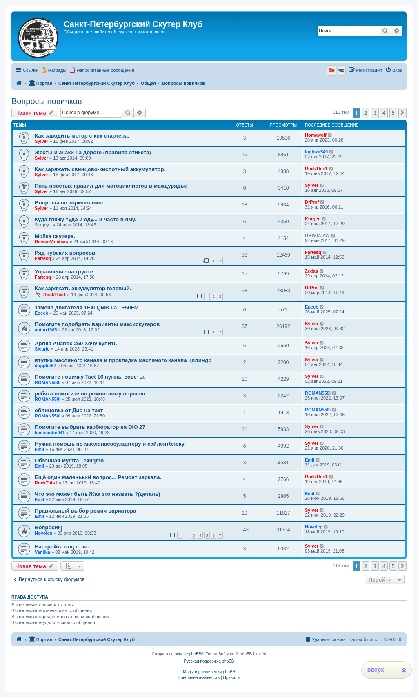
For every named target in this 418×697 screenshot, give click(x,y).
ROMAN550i (47, 382)
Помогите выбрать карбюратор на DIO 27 (90, 427)
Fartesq (43, 258)
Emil (39, 449)
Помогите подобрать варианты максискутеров (97, 324)
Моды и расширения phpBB (209, 672)
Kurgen (313, 218)
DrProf (312, 202)
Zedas (311, 271)
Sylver (41, 141)
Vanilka (42, 552)
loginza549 (316, 151)
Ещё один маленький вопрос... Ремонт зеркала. (98, 477)
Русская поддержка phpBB (209, 661)
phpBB (195, 654)
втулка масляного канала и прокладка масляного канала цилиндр (123, 360)
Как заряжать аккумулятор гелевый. (83, 288)
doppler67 (45, 365)
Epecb (41, 313)
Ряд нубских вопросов (65, 253)
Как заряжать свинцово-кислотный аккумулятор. (100, 169)
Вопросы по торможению (69, 203)
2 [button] (365, 112)
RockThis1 (316, 168)
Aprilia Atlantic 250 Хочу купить (76, 343)
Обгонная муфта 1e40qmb (69, 460)
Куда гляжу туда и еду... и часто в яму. (85, 219)
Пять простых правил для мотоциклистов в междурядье (111, 186)
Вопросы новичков (46, 101)
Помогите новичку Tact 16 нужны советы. (90, 377)
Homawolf (316, 135)
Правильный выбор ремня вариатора (85, 511)
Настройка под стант (62, 547)
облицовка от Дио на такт (69, 410)
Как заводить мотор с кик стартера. (82, 136)
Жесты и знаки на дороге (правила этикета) (93, 152)
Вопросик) (48, 527)
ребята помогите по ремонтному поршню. (91, 394)
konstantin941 (50, 432)
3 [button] (375, 112)
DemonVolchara (52, 241)
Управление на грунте (64, 272)
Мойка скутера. (55, 236)
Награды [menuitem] (57, 70)
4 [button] (383, 112)
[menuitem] (101, 70)
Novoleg (43, 533)
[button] (402, 113)
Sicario (42, 348)
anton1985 (46, 329)
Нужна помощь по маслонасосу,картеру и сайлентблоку (110, 444)
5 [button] (393, 112)
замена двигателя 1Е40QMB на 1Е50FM (87, 307)
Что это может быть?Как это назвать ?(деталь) (97, 494)
